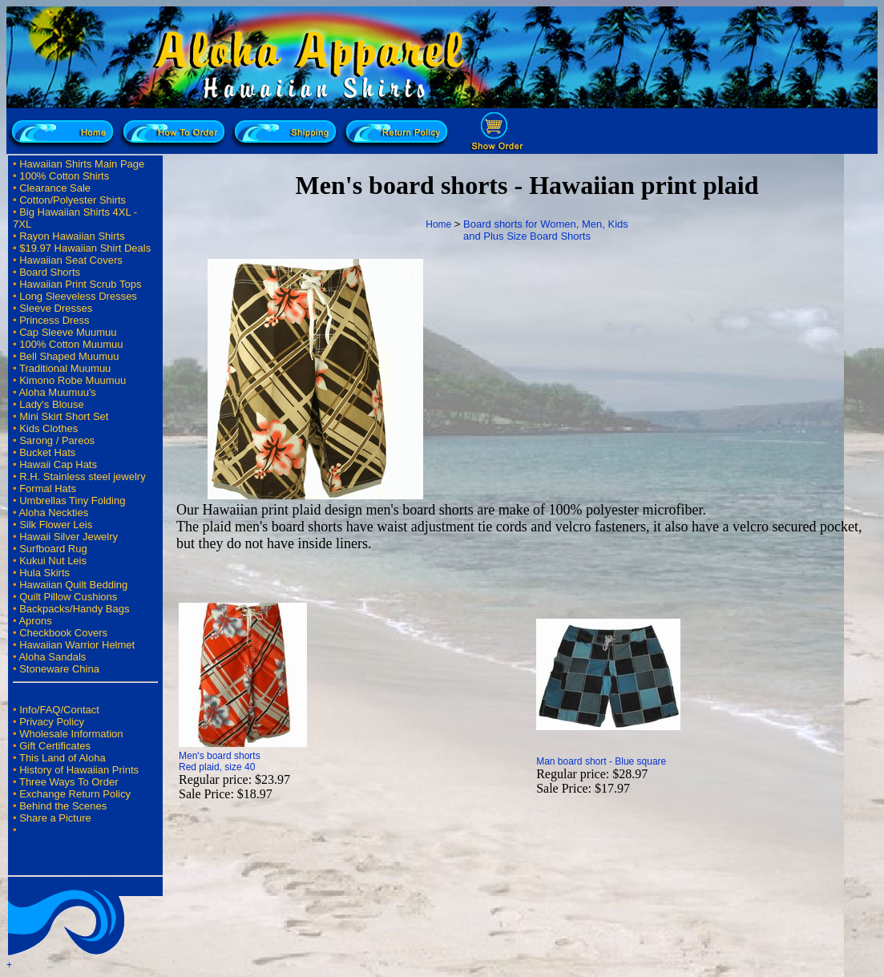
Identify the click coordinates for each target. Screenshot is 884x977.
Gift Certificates (55, 746)
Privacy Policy (51, 722)
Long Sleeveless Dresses (78, 296)
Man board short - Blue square (601, 761)
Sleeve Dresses (55, 308)
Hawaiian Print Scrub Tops (80, 284)
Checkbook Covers (63, 633)
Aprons (34, 621)
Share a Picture (55, 818)
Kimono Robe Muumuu (72, 380)
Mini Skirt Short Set (63, 416)
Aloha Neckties (53, 513)
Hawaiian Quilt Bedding (73, 585)
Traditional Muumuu (65, 368)
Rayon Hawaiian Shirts (72, 236)
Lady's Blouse (51, 404)
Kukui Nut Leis (53, 561)
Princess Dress (54, 320)
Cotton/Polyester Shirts (72, 200)
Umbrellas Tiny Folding (72, 501)
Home (438, 224)
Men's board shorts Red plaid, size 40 (219, 761)
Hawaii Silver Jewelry (68, 537)
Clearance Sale (55, 188)
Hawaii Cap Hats (58, 464)
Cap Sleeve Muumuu (67, 332)
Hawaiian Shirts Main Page (81, 164)
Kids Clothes (48, 428)
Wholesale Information (71, 734)
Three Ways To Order (69, 782)
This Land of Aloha (62, 758)
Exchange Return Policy (75, 794)
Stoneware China (59, 669)
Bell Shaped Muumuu (69, 356)
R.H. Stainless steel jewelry (82, 476)
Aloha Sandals (52, 657)
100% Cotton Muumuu (71, 344)
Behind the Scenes (63, 806)
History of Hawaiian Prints (79, 770)
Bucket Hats (47, 452)
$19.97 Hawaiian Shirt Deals (85, 248)
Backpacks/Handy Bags (74, 609)
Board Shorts (49, 272)
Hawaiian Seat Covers (71, 260)
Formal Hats (47, 488)
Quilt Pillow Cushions (68, 597)
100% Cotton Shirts (64, 176)
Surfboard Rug (53, 549)
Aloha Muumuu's (56, 392)
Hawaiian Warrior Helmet (77, 645)
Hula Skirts (44, 573)
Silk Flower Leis (55, 525)
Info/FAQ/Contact (59, 710)
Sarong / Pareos (57, 440)
